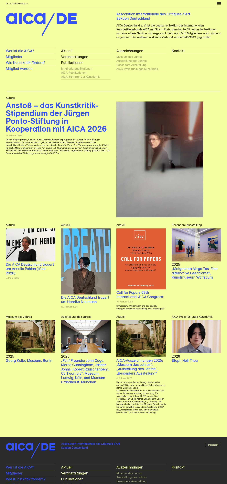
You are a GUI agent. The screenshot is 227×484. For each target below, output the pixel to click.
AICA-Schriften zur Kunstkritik (80, 76)
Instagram (213, 445)
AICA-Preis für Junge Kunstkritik (137, 69)
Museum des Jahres (129, 56)
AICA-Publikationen (73, 72)
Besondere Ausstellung (131, 64)
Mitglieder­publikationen (76, 68)
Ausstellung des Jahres (131, 60)
